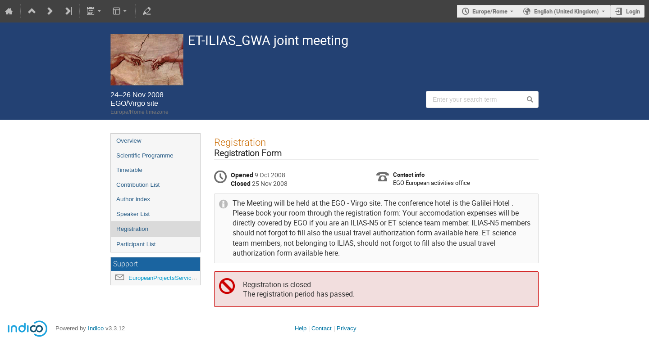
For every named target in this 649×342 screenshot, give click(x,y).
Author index (133, 199)
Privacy (346, 328)
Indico (96, 328)
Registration (132, 228)
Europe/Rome (489, 11)
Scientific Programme (145, 155)
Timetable (129, 169)
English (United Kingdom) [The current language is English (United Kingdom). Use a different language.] (566, 11)
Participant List (135, 244)
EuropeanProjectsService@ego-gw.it (176, 278)
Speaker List (133, 214)
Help (300, 328)
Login (633, 11)
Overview (129, 140)
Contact (321, 328)
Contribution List (138, 184)
